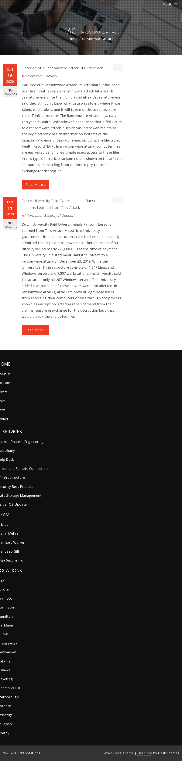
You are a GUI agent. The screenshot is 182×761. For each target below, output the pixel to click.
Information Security (40, 76)
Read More (36, 184)
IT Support (66, 215)
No (11, 92)
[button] (167, 4)
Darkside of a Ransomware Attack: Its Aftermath (62, 68)
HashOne (144, 753)
